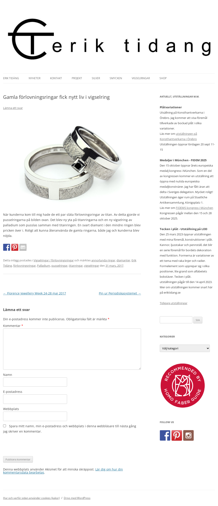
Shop (163, 78)
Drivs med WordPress (77, 498)
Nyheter (34, 78)
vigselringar (91, 266)
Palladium (43, 266)
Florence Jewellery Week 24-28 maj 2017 (34, 293)
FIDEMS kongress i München (194, 208)
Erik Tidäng (11, 78)
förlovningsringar (24, 266)
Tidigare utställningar (173, 303)
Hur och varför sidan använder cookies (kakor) (31, 498)
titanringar (76, 266)
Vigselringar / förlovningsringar (54, 260)
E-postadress (12, 392)
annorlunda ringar (103, 260)
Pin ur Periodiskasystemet (120, 293)
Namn (7, 375)
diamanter (123, 260)
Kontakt (56, 78)
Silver (96, 78)
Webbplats (11, 409)
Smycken (116, 78)
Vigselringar (141, 78)
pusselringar (59, 266)
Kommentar (13, 326)
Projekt (77, 78)
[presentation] (36, 445)
